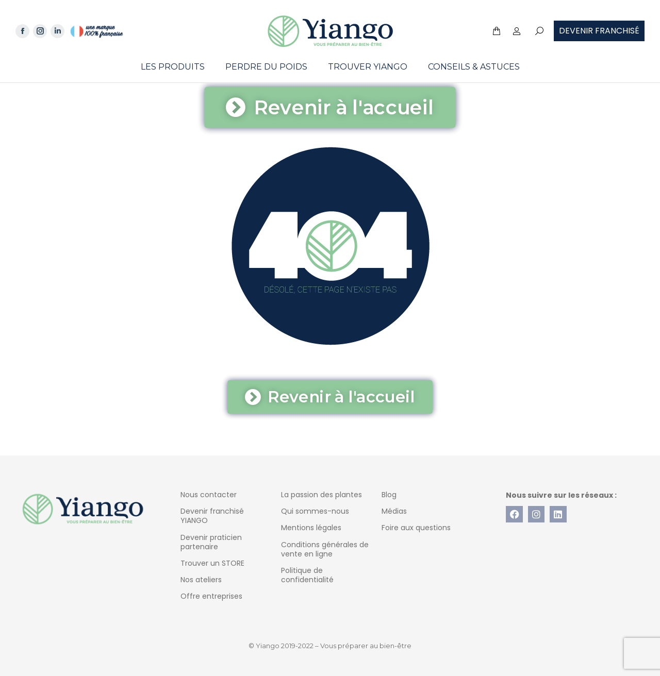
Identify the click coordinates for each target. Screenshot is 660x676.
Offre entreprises (211, 596)
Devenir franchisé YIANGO (212, 516)
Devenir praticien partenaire (211, 542)
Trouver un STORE (212, 563)
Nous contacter (208, 494)
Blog (389, 494)
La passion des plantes (321, 494)
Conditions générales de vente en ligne (325, 549)
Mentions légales (311, 527)
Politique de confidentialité (307, 575)
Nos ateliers (201, 579)
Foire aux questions (416, 527)
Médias (394, 511)
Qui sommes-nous (315, 511)
